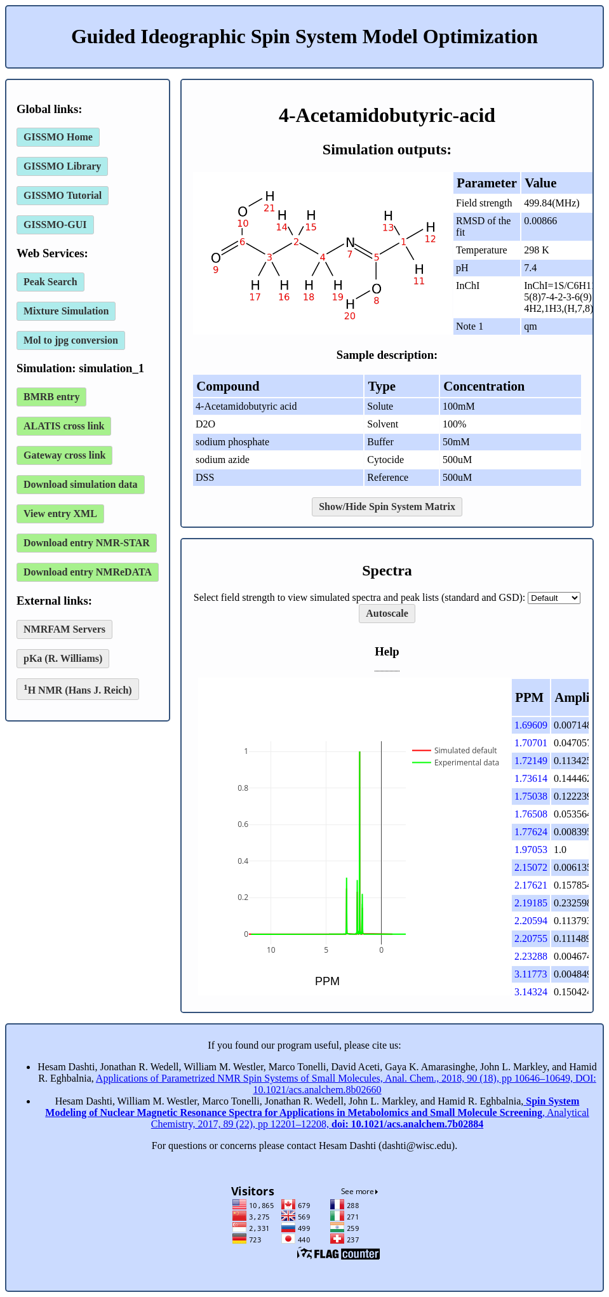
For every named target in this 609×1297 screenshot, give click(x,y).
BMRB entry (51, 396)
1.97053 (530, 849)
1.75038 (530, 796)
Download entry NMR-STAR (86, 542)
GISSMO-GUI (55, 224)
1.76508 (530, 814)
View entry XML (60, 513)
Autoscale (387, 613)
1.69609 (530, 725)
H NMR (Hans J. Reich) (77, 689)
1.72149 (530, 760)
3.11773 (530, 974)
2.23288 (530, 956)
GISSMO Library (62, 166)
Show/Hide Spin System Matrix (387, 506)
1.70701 (530, 742)
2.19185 (530, 902)
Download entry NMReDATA (87, 572)
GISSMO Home (58, 136)
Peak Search (50, 281)
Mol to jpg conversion (70, 340)
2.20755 (530, 938)
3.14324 (530, 991)
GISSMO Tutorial (62, 195)
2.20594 (530, 920)
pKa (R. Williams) (62, 658)
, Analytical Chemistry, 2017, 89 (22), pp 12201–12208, (317, 1112)
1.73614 (530, 778)
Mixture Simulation (66, 311)
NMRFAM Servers (64, 629)
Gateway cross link (64, 455)
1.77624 (530, 831)
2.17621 (530, 885)
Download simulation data (80, 484)
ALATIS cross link (63, 425)
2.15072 (530, 867)
